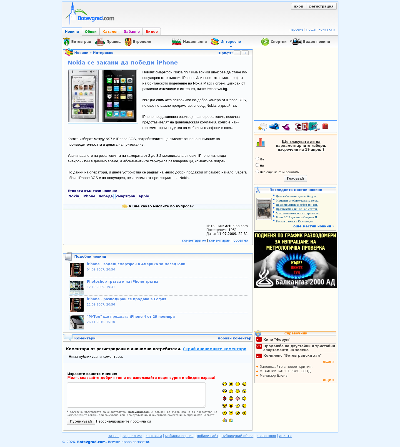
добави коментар (234, 338)
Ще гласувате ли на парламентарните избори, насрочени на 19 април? (301, 146)
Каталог (110, 32)
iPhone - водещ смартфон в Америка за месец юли (136, 264)
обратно (241, 240)
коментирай (220, 240)
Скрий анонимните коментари (214, 349)
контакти (326, 29)
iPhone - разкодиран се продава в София (126, 299)
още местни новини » (313, 226)
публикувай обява (238, 436)
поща (311, 29)
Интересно (103, 53)
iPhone (88, 196)
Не (260, 165)
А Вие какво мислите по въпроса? (158, 206)
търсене (296, 29)
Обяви (91, 32)
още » (328, 362)
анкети (285, 436)
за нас (113, 436)
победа (106, 196)
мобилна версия (179, 436)
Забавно (132, 32)
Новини (72, 32)
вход (298, 6)
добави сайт (207, 436)
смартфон (125, 196)
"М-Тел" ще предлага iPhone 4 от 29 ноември (131, 317)
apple (144, 196)
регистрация (321, 6)
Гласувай (295, 178)
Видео (152, 32)
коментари (194, 240)
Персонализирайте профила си (123, 421)
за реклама (132, 436)
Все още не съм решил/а (277, 172)
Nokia (74, 196)
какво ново (266, 436)
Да (260, 159)
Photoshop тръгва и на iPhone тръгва (122, 282)
